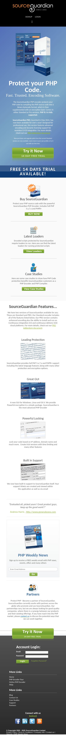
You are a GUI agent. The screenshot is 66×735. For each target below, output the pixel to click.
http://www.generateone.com (41, 511)
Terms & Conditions (25, 732)
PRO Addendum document (39, 133)
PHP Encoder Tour (16, 679)
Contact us (50, 732)
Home (11, 677)
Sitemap (9, 734)
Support (12, 703)
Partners (12, 705)
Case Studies (14, 700)
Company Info (39, 732)
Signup (28, 16)
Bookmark (33, 716)
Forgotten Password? (39, 661)
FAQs (11, 684)
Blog (11, 695)
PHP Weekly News (21, 734)
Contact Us (13, 697)
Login (38, 16)
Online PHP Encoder (17, 682)
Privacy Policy (11, 732)
